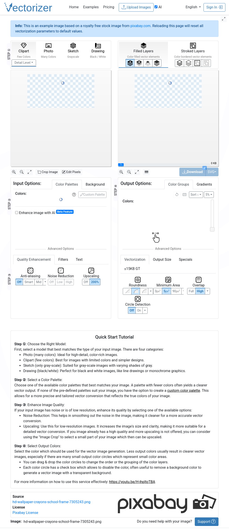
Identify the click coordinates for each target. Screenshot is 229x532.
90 (176, 291)
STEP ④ (115, 190)
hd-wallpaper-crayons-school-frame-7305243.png (51, 502)
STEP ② (9, 204)
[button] (193, 7)
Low (60, 282)
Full (191, 291)
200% (95, 282)
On (139, 310)
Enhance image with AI (44, 212)
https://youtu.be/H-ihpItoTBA (132, 482)
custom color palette (183, 390)
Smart (29, 282)
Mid (39, 282)
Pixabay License (25, 513)
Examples (91, 7)
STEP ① (9, 54)
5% (208, 194)
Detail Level (22, 62)
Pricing (108, 7)
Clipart (23, 50)
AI (158, 7)
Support (207, 521)
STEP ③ (9, 279)
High (69, 282)
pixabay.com (140, 26)
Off (132, 310)
